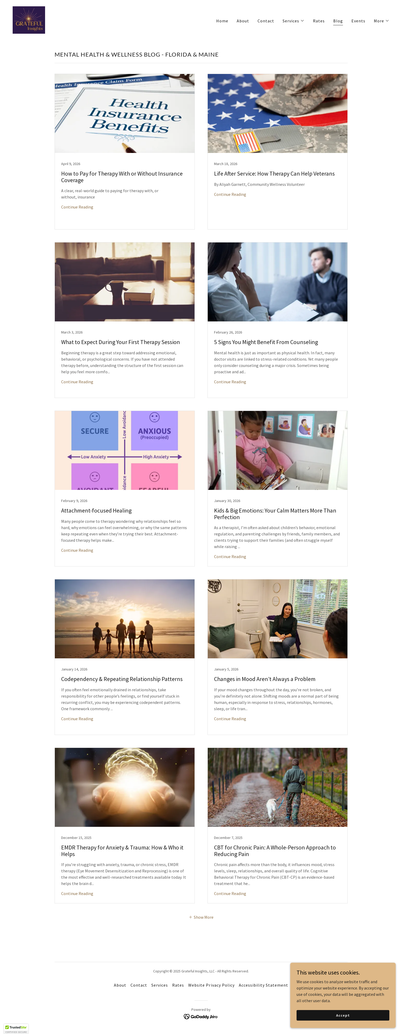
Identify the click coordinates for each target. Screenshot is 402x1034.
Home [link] (222, 20)
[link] (29, 19)
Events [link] (358, 20)
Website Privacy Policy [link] (211, 985)
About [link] (243, 20)
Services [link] (159, 985)
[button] (293, 21)
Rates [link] (319, 20)
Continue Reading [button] (77, 207)
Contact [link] (266, 20)
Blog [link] (338, 20)
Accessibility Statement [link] (263, 985)
